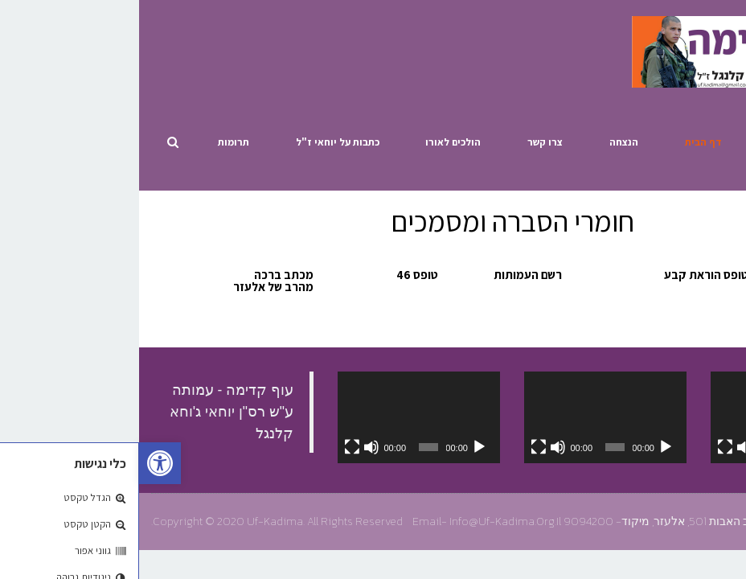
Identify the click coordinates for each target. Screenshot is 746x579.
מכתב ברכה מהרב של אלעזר (134, 280)
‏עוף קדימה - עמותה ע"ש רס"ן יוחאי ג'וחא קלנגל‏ (92, 411)
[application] (653, 417)
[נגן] (713, 447)
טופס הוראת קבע (567, 274)
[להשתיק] (605, 447)
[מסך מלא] (586, 447)
